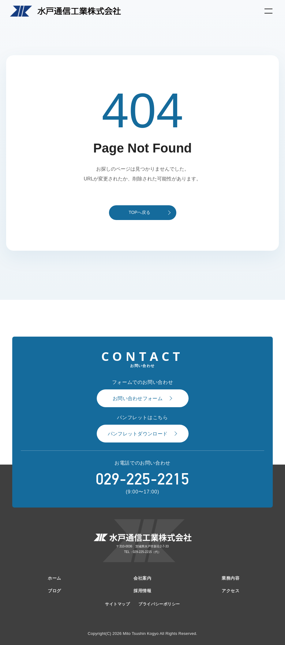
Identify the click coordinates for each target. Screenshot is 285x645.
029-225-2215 (142, 479)
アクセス (230, 590)
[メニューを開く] (268, 11)
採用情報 (142, 590)
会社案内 (142, 578)
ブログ (54, 590)
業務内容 (230, 578)
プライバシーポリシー (159, 604)
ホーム (54, 578)
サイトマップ (117, 604)
